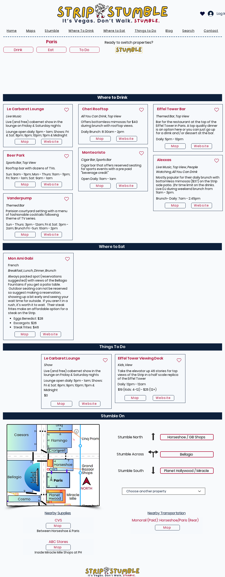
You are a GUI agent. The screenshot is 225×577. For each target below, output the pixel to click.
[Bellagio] (187, 454)
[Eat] (51, 50)
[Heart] (202, 13)
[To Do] (85, 50)
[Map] (25, 141)
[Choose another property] (163, 491)
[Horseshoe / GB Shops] (187, 437)
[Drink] (18, 50)
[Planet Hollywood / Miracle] (187, 471)
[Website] (51, 141)
